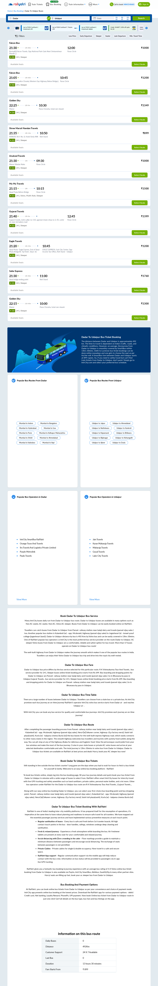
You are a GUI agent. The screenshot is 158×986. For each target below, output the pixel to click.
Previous (7, 28)
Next (146, 28)
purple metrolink (27, 551)
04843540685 (129, 4)
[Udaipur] (70, 18)
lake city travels (100, 555)
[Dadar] (28, 18)
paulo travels (26, 555)
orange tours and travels (31, 543)
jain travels (98, 539)
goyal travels (99, 551)
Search (141, 18)
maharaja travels (100, 547)
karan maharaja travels (103, 543)
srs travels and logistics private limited (38, 547)
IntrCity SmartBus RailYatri (32, 539)
